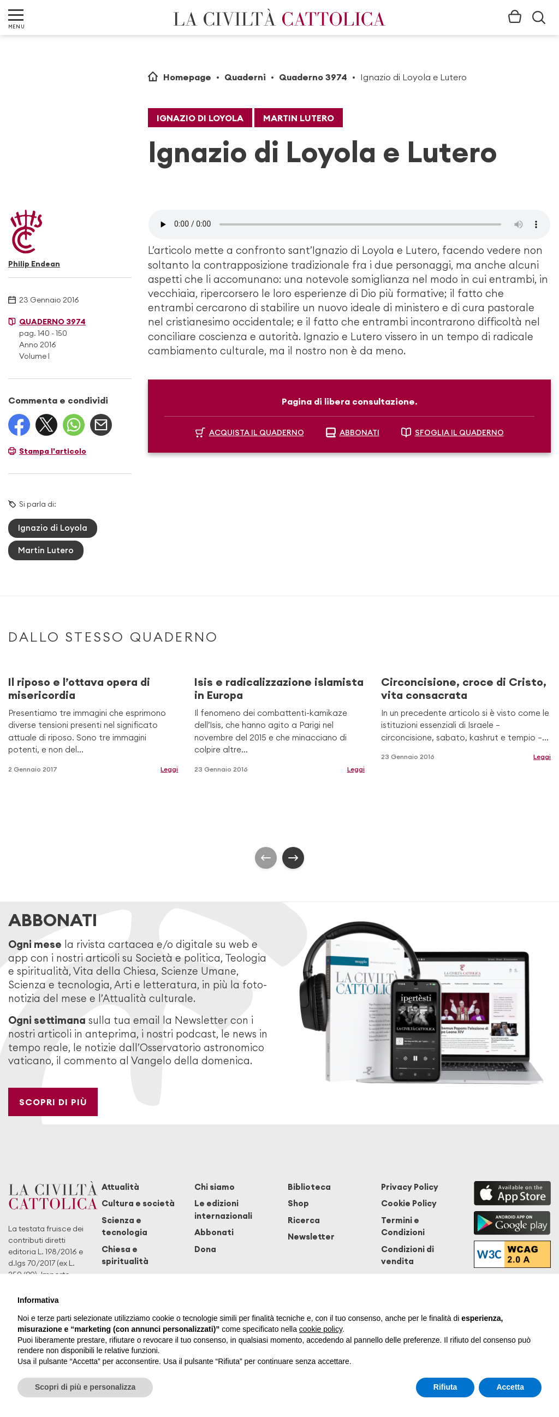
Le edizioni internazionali (223, 1209)
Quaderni (245, 77)
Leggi (169, 769)
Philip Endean (34, 264)
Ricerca (304, 1220)
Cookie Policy (409, 1203)
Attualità (120, 1187)
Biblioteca (309, 1187)
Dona (205, 1249)
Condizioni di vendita (407, 1255)
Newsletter (311, 1236)
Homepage (187, 77)
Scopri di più (53, 1101)
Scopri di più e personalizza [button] (85, 1387)
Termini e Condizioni (403, 1226)
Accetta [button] (510, 1387)
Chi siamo (214, 1187)
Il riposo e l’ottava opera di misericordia (79, 688)
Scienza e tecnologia (124, 1226)
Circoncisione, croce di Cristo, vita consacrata (463, 688)
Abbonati (214, 1232)
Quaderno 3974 (313, 77)
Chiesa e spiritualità (125, 1255)
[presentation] (266, 858)
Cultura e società (138, 1203)
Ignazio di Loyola (200, 117)
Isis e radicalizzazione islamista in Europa (279, 688)
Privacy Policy (409, 1187)
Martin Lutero (298, 117)
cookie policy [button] (320, 1329)
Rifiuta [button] (445, 1387)
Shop (298, 1203)
